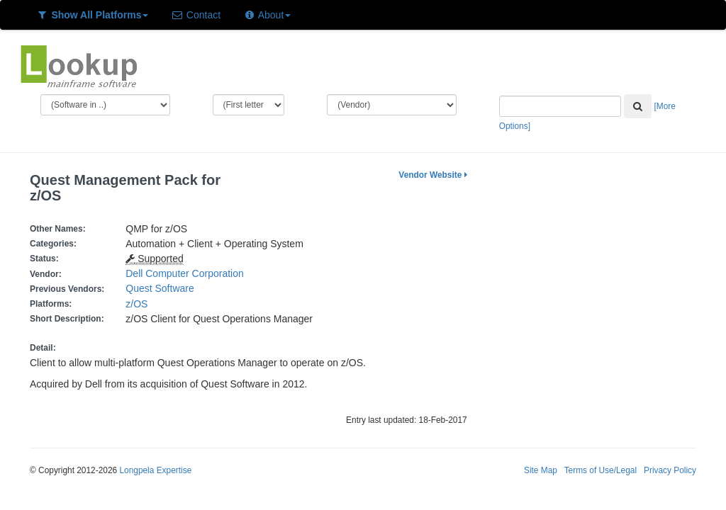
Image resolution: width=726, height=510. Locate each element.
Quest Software (159, 288)
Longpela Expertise (155, 470)
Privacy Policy (670, 470)
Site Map (540, 470)
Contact (195, 15)
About (267, 15)
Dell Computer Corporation (184, 273)
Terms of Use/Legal (600, 470)
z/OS (139, 304)
